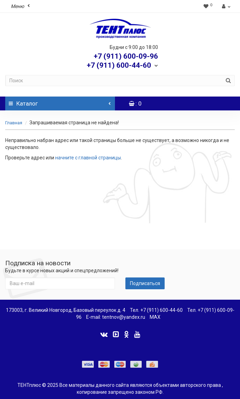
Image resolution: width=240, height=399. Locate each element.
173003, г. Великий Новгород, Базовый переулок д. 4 (65, 310)
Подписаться (145, 283)
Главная (13, 122)
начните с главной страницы (88, 157)
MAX (155, 317)
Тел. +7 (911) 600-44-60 (156, 310)
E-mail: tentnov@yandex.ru (115, 317)
